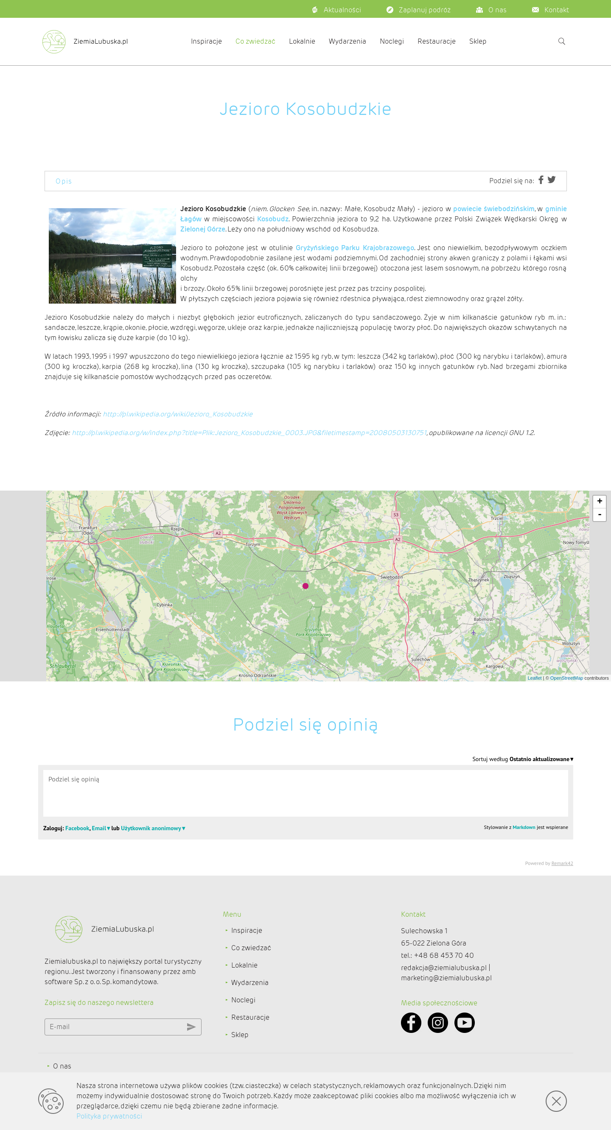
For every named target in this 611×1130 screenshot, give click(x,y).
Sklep (478, 41)
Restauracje (437, 41)
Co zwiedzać (255, 41)
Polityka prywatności (109, 1116)
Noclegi (392, 41)
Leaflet (535, 678)
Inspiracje (206, 41)
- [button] (600, 514)
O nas (62, 1066)
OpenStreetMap (566, 678)
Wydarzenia (347, 41)
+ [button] (600, 502)
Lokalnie (302, 41)
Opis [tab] (64, 181)
